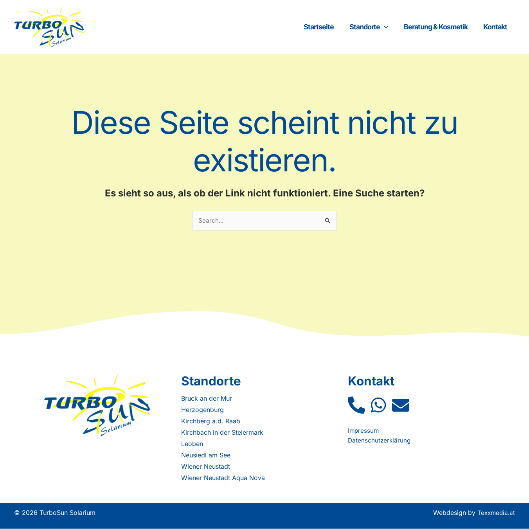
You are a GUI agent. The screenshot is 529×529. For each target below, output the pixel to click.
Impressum (364, 431)
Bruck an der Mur (206, 399)
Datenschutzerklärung (380, 440)
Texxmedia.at (495, 513)
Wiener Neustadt (205, 467)
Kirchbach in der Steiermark (222, 433)
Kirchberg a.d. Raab (210, 421)
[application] (403, 27)
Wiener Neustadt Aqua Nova (223, 478)
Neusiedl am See (205, 455)
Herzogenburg (202, 410)
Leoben (192, 444)
